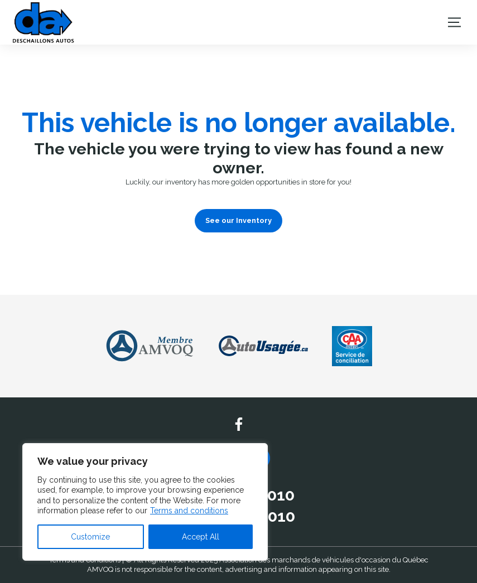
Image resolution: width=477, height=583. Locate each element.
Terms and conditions (189, 510)
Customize (90, 536)
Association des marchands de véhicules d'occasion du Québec (323, 560)
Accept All (200, 536)
